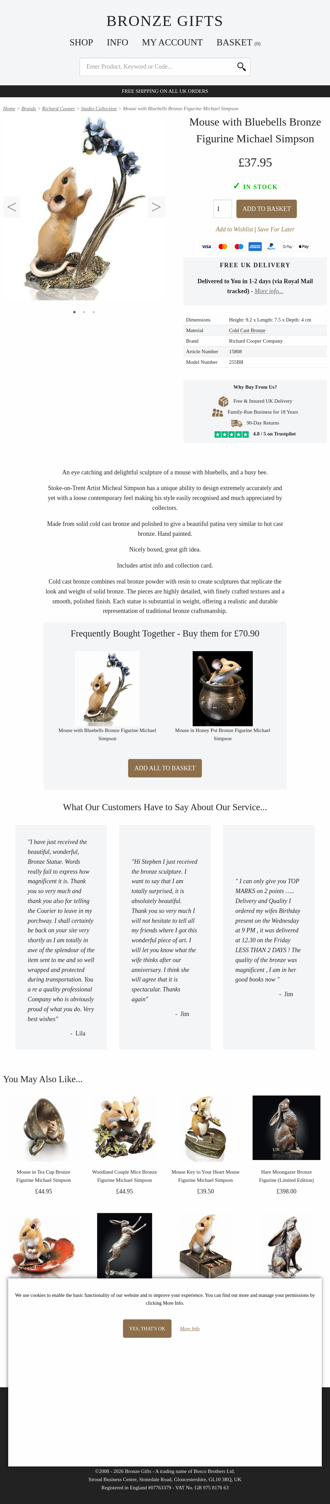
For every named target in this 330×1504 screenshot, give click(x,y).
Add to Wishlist (234, 229)
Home (9, 108)
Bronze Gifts (164, 20)
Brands (28, 108)
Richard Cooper (58, 108)
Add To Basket (267, 208)
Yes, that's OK (147, 1328)
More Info (190, 1328)
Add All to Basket (164, 768)
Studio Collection (98, 108)
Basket (239, 42)
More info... (269, 291)
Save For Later (275, 229)
